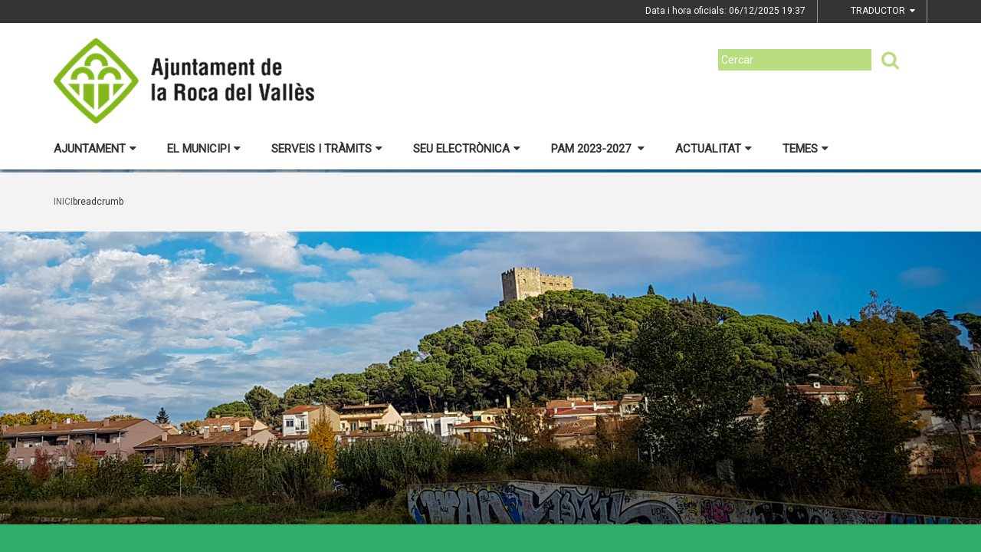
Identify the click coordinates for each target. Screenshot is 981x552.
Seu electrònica (466, 149)
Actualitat (713, 149)
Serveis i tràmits (326, 149)
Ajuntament (95, 149)
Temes (805, 149)
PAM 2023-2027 (598, 149)
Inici (63, 201)
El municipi (204, 149)
